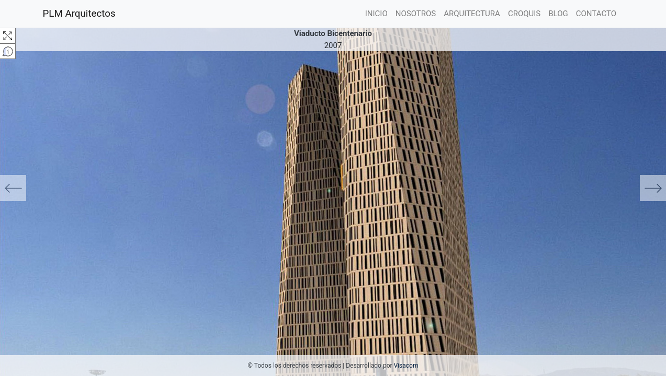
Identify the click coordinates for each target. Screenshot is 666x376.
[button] (50, 188)
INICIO (378, 12)
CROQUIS (524, 13)
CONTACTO (596, 13)
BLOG (558, 13)
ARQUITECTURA (472, 13)
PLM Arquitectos (79, 13)
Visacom (406, 365)
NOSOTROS (416, 13)
